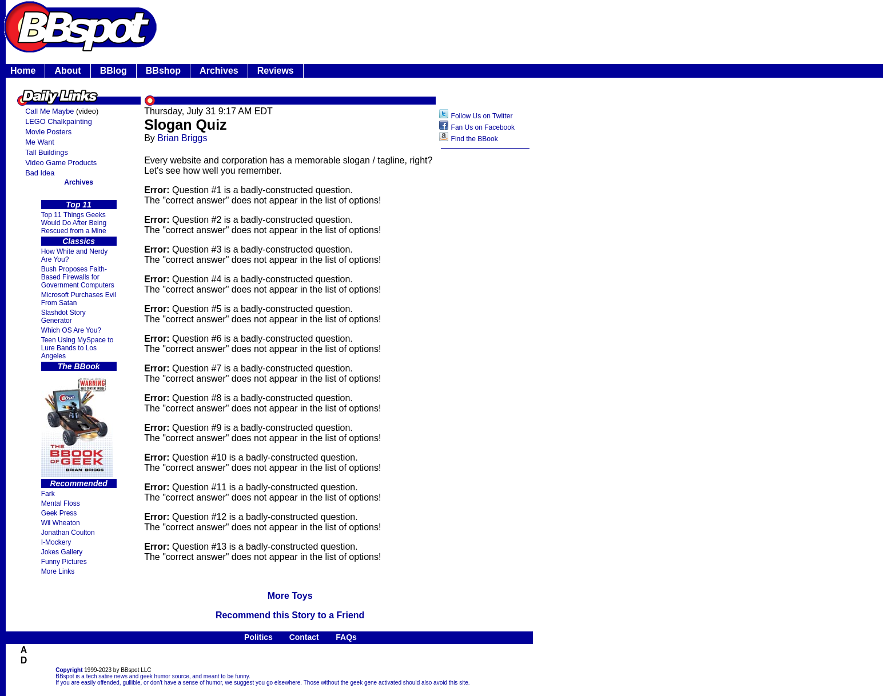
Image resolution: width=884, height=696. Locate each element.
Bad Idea (39, 173)
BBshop (163, 70)
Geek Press (59, 513)
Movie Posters (48, 131)
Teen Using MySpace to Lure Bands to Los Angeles (77, 348)
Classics (78, 241)
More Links (58, 571)
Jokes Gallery (62, 552)
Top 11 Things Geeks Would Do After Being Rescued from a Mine (74, 223)
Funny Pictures (64, 562)
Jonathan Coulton (68, 533)
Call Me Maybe (49, 111)
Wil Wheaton (60, 523)
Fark (48, 494)
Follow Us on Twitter (482, 116)
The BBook (79, 366)
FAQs (346, 637)
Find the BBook (474, 139)
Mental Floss (60, 503)
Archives (219, 70)
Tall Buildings (46, 152)
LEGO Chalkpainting (58, 121)
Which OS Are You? (71, 330)
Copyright (68, 670)
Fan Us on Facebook (483, 127)
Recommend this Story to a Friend (290, 615)
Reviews (275, 70)
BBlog (113, 70)
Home (22, 70)
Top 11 (78, 204)
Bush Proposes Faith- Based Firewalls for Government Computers (77, 277)
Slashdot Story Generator (63, 317)
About (67, 70)
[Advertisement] (485, 334)
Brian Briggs (182, 138)
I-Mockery (56, 542)
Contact (304, 637)
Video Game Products (61, 162)
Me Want (39, 142)
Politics (258, 637)
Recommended (78, 483)
